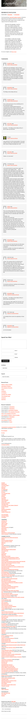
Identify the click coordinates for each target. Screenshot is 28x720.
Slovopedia (3, 619)
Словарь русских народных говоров (8, 647)
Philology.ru (3, 630)
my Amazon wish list (5, 444)
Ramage (3, 695)
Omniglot (3, 552)
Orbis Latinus (4, 618)
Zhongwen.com (4, 662)
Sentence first (4, 530)
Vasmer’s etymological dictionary (7, 638)
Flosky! (2, 389)
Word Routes (3, 528)
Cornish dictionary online (6, 599)
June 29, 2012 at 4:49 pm (12, 241)
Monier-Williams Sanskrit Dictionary (8, 667)
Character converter (5, 685)
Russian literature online (6, 640)
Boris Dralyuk (4, 510)
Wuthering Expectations (6, 509)
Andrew (8, 206)
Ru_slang (3, 636)
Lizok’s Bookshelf (4, 500)
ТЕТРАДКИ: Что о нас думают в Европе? (9, 505)
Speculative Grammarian (6, 682)
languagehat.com (3, 4)
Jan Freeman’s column (8, 684)
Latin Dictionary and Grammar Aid (8, 574)
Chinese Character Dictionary (7, 660)
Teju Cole (13, 701)
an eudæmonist (4, 489)
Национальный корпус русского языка (9, 642)
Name (16, 350)
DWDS (2, 570)
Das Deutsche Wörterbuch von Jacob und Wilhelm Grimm (12, 566)
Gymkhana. (3, 391)
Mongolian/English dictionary (7, 664)
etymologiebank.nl (4, 572)
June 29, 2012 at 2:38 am (12, 64)
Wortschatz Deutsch (5, 568)
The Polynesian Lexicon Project (7, 671)
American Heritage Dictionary (7, 540)
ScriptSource (3, 553)
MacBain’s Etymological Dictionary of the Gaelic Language (12, 597)
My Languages (4, 430)
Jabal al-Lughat (4, 523)
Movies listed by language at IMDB (8, 678)
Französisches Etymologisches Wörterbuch (9, 586)
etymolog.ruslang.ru (5, 629)
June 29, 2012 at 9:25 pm (12, 281)
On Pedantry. (3, 392)
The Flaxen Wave (4, 504)
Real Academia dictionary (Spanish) (8, 587)
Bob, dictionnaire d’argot (6, 579)
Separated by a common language (8, 532)
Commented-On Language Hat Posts (8, 427)
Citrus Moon (3, 694)
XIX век (2, 507)
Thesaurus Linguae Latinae (6, 576)
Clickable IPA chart (5, 546)
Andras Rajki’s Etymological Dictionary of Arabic (10, 562)
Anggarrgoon (3, 522)
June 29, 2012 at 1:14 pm (12, 153)
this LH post (14, 51)
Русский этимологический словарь (8, 626)
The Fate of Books (5, 515)
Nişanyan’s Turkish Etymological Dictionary (9, 668)
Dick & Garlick (4, 524)
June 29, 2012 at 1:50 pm (12, 165)
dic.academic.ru (4, 623)
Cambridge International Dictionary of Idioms (10, 557)
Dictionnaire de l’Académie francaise (8, 581)
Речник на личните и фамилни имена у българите (11, 656)
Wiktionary (3, 542)
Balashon (3, 531)
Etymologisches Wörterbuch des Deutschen (9, 569)
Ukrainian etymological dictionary (7, 655)
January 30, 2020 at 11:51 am (13, 294)
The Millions (3, 517)
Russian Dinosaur (4, 506)
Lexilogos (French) (5, 583)
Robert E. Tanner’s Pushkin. (6, 384)
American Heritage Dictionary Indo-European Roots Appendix (13, 561)
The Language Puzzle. (5, 396)
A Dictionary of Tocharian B (6, 659)
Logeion (3, 609)
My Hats (3, 432)
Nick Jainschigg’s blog (5, 693)
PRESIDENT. (12, 406)
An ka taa (3, 672)
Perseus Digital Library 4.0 (6, 607)
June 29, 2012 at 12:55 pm (12, 138)
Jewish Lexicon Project (5, 556)
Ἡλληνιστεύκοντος (5, 527)
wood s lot (3, 486)
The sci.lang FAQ (4, 550)
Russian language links (5, 639)
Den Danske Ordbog (5, 573)
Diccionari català (4, 589)
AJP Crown (9, 123)
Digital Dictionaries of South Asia (7, 666)
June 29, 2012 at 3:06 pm (12, 207)
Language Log (4, 520)
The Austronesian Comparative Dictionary (9, 670)
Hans (2, 413)
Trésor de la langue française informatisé (9, 578)
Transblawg (3, 494)
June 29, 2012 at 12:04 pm (12, 124)
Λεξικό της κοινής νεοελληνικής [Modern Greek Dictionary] (12, 613)
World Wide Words (5, 603)
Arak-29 (2, 601)
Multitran (3, 538)
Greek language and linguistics (7, 611)
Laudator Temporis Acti (5, 511)
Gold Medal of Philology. (6, 386)
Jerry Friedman (4, 415)
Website (16, 357)
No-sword (3, 492)
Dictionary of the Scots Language (7, 565)
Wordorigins (3, 548)
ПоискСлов (3, 625)
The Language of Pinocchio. (6, 387)
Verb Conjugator (4, 602)
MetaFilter (3, 488)
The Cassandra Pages (5, 493)
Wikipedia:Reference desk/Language (8, 549)
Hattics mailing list (4, 689)
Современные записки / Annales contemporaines (11, 654)
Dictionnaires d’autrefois (6, 585)
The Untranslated (4, 514)
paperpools (3, 498)
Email (16, 354)
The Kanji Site (4, 663)
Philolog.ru (3, 631)
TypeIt (2, 545)
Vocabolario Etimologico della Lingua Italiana (10, 590)
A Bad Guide (3, 501)
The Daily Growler (4, 485)
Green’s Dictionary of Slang (6, 541)
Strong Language (4, 534)
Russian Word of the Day (6, 652)
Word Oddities (4, 683)
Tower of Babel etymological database (8, 606)
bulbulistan (3, 526)
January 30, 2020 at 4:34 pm (12, 313)
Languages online (4, 679)
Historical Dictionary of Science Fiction (8, 680)
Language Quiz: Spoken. (6, 394)
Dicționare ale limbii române (6, 593)
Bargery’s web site (5, 675)
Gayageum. (3, 397)
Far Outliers (3, 497)
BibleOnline (3, 554)
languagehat (10, 14)
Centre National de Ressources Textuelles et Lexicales (12, 582)
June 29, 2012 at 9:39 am (12, 88)
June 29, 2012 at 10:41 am (12, 100)
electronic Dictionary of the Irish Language (9, 594)
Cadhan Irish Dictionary (6, 595)
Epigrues (3, 496)
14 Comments (16, 14)
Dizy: (2, 591)
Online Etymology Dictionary (6, 605)
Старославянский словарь (6, 650)
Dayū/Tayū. (3, 399)
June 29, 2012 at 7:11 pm (12, 258)
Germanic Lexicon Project (6, 564)
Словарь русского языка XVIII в (7, 651)
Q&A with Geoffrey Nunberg (15, 17)
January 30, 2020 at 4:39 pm (12, 326)
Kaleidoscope (4, 484)
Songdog (3, 482)
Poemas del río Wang (5, 502)
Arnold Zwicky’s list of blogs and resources (9, 537)
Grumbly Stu (9, 63)
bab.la (2, 544)
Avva (2, 490)
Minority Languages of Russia (7, 635)
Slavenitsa (3, 632)
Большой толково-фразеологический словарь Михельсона (13, 644)
